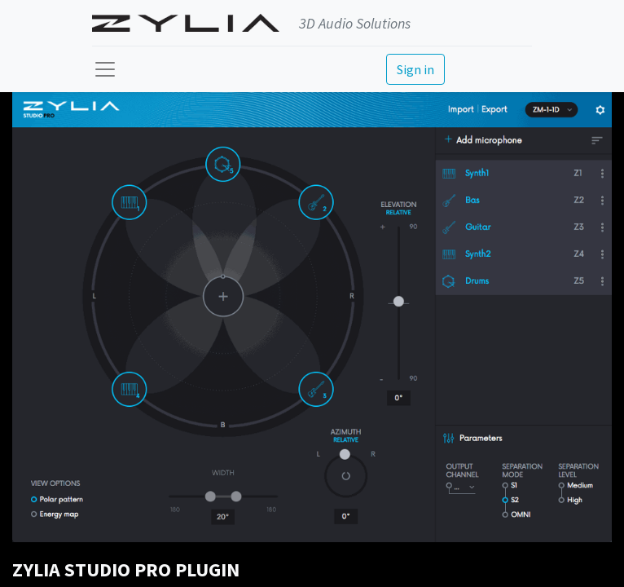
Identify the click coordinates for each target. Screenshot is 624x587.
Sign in (415, 69)
